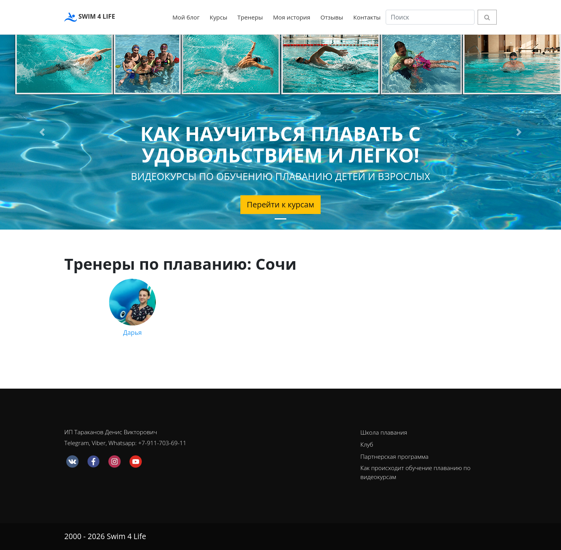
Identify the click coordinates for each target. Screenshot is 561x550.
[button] (42, 132)
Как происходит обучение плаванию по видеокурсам (415, 472)
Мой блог (185, 17)
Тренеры (250, 17)
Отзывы (331, 17)
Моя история (291, 17)
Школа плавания (383, 432)
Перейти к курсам (280, 204)
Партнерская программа (394, 456)
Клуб (366, 444)
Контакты (367, 17)
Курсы (218, 17)
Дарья (132, 308)
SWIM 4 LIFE (89, 17)
